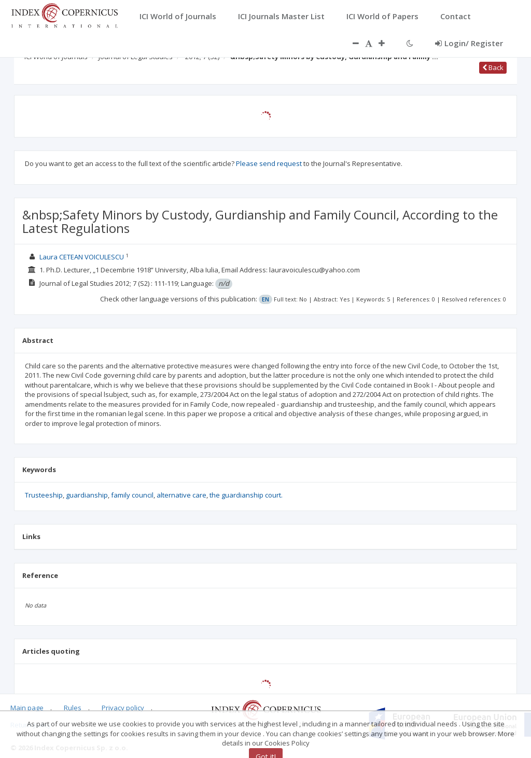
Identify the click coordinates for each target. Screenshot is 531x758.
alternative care (181, 495)
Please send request (269, 163)
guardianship (87, 495)
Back (493, 67)
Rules (72, 707)
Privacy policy (123, 707)
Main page (27, 707)
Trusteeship (44, 495)
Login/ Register (469, 43)
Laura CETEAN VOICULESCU (81, 256)
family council (132, 495)
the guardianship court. (246, 495)
